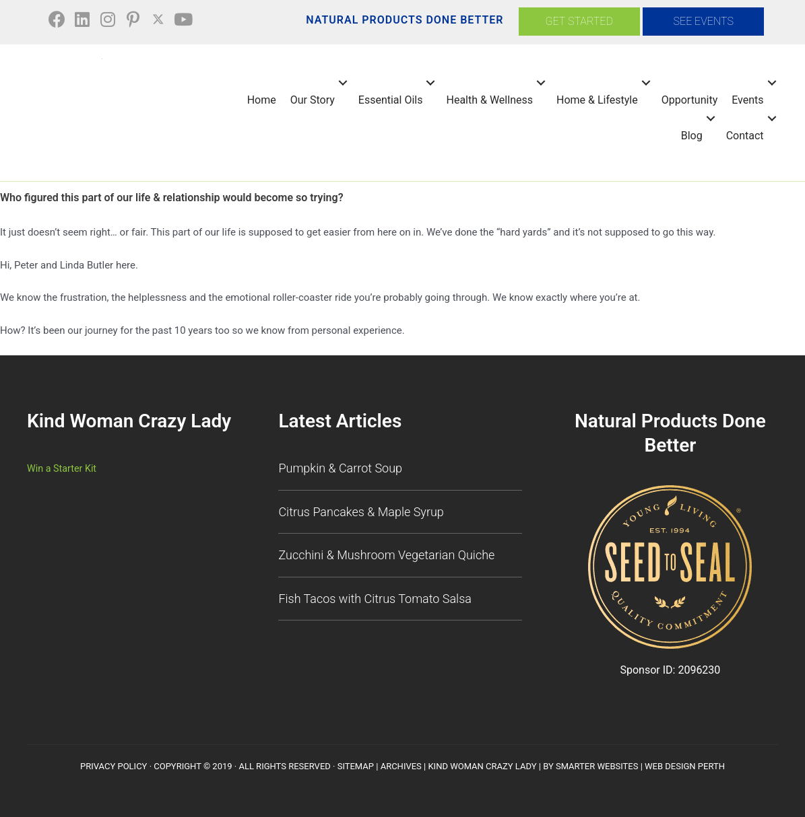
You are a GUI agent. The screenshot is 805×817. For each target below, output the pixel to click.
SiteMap (355, 765)
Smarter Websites (597, 765)
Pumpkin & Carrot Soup (340, 467)
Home (259, 99)
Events (746, 99)
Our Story (310, 99)
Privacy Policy (113, 765)
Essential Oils (388, 99)
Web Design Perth (685, 765)
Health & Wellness (488, 99)
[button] (60, 20)
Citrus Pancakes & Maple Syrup (360, 510)
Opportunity (687, 99)
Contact (743, 135)
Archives (401, 765)
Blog (690, 135)
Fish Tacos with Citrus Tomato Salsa (375, 597)
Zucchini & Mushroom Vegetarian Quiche (386, 554)
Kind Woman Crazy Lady (482, 765)
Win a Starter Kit (63, 468)
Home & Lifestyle (595, 99)
